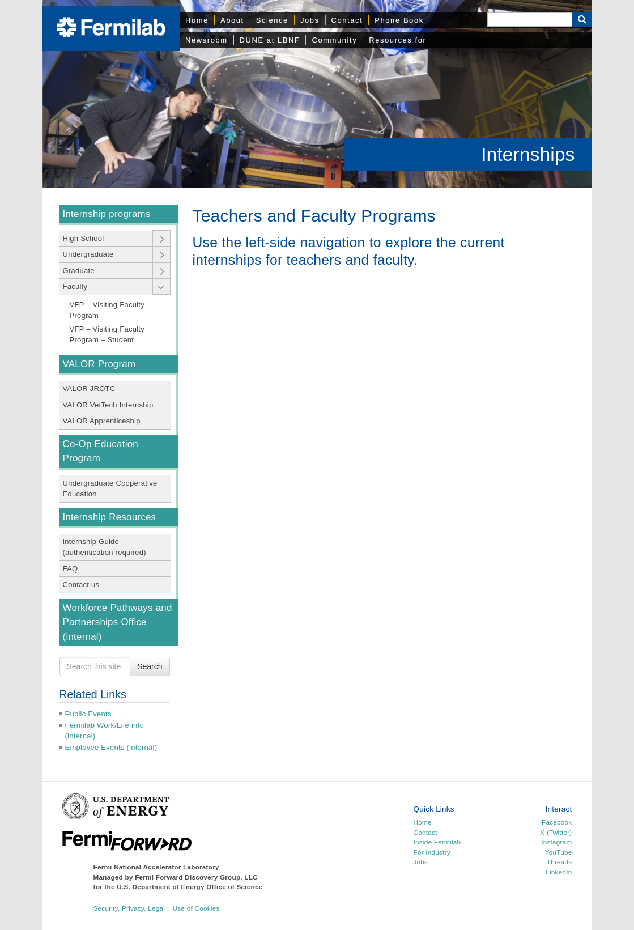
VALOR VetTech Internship (108, 405)
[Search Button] (582, 19)
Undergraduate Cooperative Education (110, 489)
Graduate (79, 270)
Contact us (81, 584)
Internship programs (107, 214)
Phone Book (399, 20)
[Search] (529, 19)
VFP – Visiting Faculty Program (107, 310)
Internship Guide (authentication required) (104, 547)
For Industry (431, 852)
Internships (528, 154)
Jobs (310, 20)
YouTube (558, 852)
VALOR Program (99, 364)
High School (83, 238)
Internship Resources (109, 517)
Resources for (397, 40)
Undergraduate (88, 254)
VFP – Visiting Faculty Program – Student (107, 335)
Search (149, 666)
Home (197, 20)
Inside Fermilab (437, 842)
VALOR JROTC (89, 388)
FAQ (70, 568)
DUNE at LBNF (270, 40)
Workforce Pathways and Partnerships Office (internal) (117, 622)
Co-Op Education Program (100, 451)
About (232, 20)
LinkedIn (559, 872)
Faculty (75, 286)
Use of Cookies (196, 908)
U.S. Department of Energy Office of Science (189, 886)
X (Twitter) (556, 832)
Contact (347, 20)
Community (334, 40)
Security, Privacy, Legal (129, 908)
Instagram (556, 842)
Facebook (557, 822)
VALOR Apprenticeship (102, 421)
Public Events (88, 714)
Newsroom (206, 40)
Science (272, 20)
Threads (559, 861)
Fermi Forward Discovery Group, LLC (196, 877)
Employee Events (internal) (111, 747)
